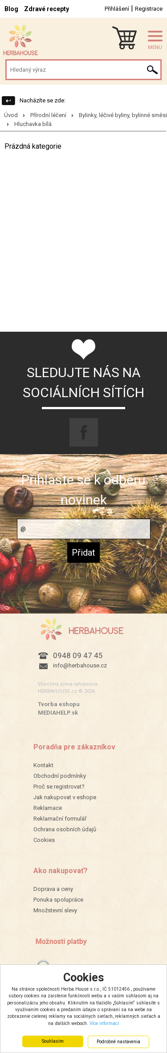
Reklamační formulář (59, 818)
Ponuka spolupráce (58, 899)
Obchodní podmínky (59, 775)
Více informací (104, 1023)
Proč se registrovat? (59, 786)
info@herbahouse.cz (80, 665)
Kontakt (43, 765)
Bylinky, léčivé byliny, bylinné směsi (123, 115)
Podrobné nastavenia (118, 1041)
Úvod (11, 115)
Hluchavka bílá (33, 124)
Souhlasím (53, 1041)
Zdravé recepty (46, 8)
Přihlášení (117, 8)
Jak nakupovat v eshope (64, 797)
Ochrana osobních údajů (64, 829)
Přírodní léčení (48, 115)
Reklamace (47, 808)
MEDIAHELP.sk (58, 712)
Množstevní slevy (55, 910)
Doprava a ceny (53, 889)
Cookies (44, 840)
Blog (11, 8)
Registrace (149, 8)
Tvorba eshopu (59, 704)
